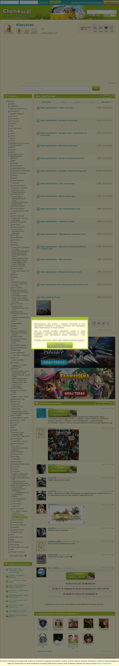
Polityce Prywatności (104, 663)
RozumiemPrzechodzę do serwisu (60, 345)
